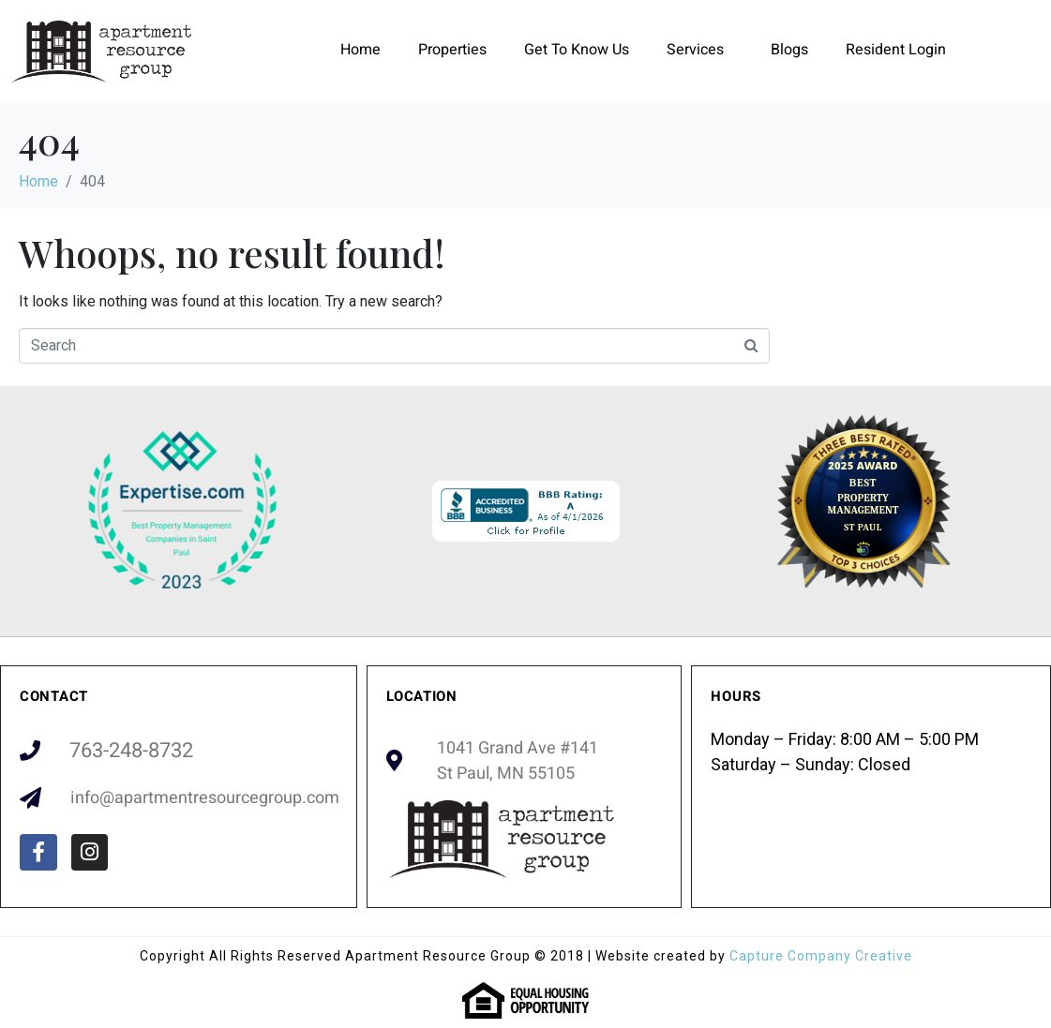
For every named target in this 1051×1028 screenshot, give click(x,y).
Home (360, 49)
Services (695, 49)
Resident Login (896, 49)
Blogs (789, 49)
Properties (452, 49)
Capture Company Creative (820, 955)
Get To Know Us (576, 49)
